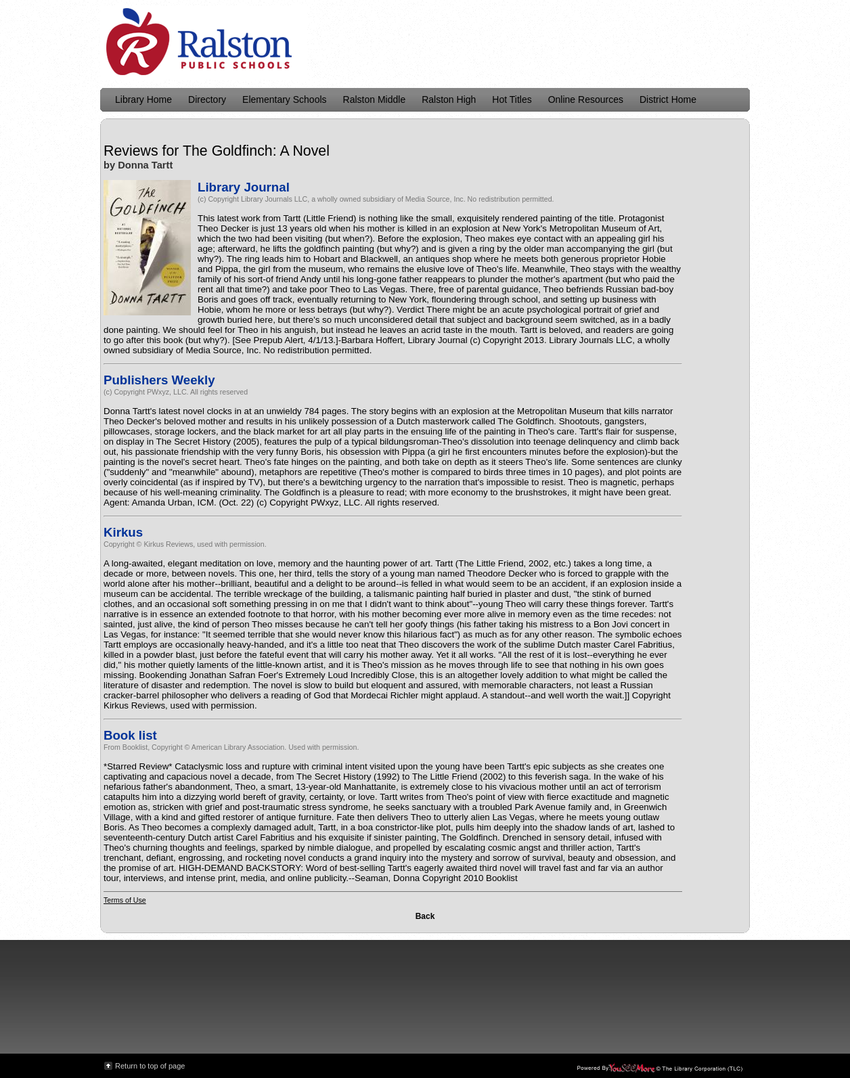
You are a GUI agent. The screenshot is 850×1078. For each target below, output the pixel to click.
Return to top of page (150, 1066)
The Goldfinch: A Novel (256, 151)
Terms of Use (125, 900)
